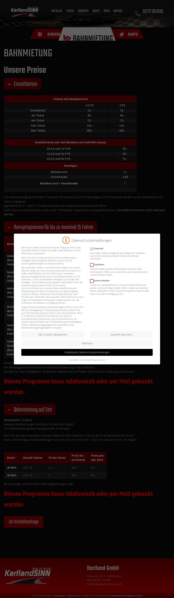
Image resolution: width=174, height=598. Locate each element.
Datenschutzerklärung (31, 292)
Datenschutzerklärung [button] (88, 364)
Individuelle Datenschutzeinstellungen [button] (87, 356)
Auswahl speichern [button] (121, 338)
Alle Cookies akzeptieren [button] (52, 338)
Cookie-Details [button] (74, 364)
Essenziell (98, 252)
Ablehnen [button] (87, 347)
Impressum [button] (101, 364)
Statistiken (98, 268)
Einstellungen (27, 300)
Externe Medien (101, 284)
